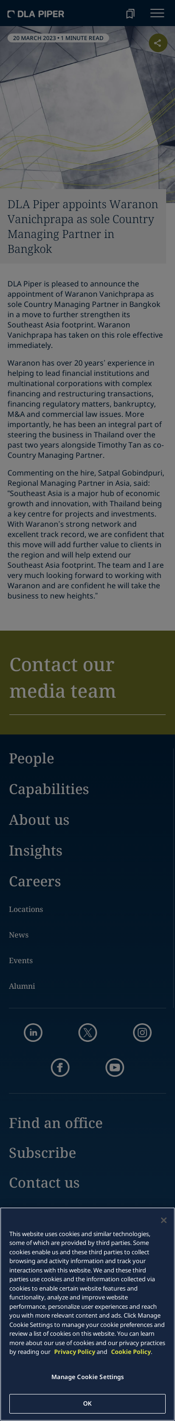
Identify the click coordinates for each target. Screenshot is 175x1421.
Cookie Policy (131, 1351)
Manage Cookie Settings (87, 1377)
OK (87, 1403)
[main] (87, 1314)
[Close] (164, 1220)
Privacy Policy (74, 1351)
